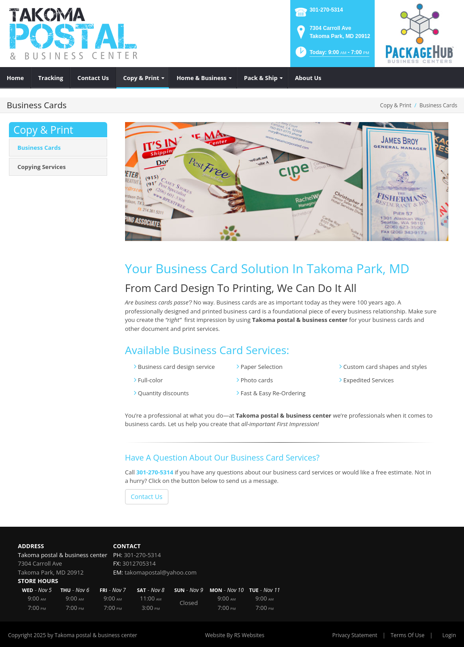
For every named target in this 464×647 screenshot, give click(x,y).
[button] (331, 54)
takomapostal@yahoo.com (160, 572)
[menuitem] (15, 78)
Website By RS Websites (234, 635)
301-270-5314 (326, 10)
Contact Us (147, 496)
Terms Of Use (408, 635)
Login (449, 635)
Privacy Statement (354, 635)
